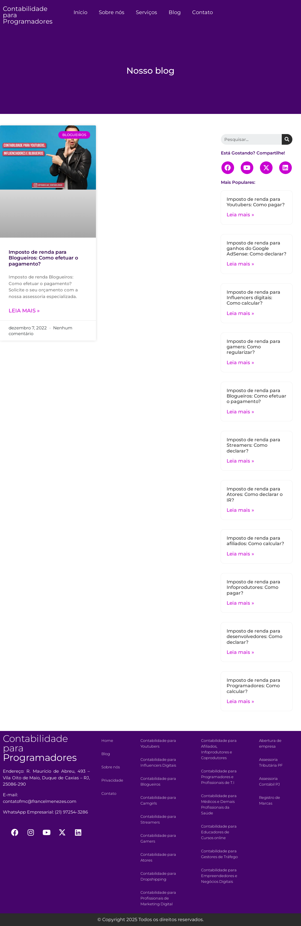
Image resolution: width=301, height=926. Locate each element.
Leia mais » (24, 311)
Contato (202, 12)
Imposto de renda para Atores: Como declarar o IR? (255, 494)
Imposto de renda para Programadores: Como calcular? (253, 685)
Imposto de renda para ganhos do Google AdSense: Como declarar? (256, 248)
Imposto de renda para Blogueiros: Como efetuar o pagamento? (43, 258)
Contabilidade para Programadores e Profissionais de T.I (219, 777)
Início (80, 12)
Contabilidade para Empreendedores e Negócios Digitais (219, 876)
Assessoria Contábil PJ (269, 781)
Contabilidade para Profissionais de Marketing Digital (158, 898)
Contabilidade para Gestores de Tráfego (219, 854)
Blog (175, 12)
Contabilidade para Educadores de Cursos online (219, 832)
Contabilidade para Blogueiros (158, 781)
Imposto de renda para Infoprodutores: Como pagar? (253, 587)
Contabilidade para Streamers (158, 819)
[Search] (287, 139)
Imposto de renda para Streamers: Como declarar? (253, 445)
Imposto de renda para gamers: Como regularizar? (253, 347)
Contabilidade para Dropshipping (158, 876)
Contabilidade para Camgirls (158, 800)
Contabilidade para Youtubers (158, 743)
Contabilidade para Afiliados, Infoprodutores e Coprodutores (219, 749)
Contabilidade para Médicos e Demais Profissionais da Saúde (219, 804)
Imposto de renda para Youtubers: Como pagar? (256, 201)
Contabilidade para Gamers (158, 838)
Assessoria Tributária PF (271, 762)
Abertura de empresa (270, 743)
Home (107, 740)
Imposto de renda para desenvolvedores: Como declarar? (254, 636)
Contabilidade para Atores (158, 857)
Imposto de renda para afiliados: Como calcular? (255, 540)
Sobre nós (111, 12)
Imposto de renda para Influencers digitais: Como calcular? (253, 297)
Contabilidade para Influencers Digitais (158, 762)
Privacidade (112, 780)
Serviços (146, 12)
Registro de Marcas (269, 800)
